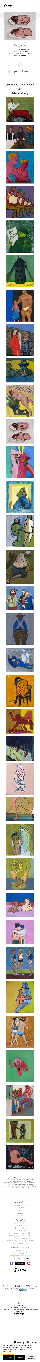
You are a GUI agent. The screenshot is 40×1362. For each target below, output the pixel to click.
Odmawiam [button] (20, 1357)
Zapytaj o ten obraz (22, 71)
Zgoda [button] (9, 1357)
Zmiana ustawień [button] (30, 1357)
